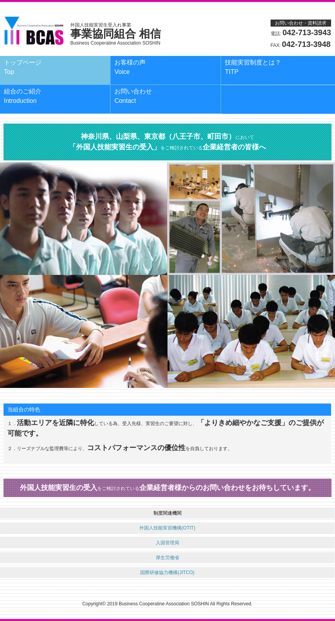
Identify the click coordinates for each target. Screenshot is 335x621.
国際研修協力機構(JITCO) (167, 572)
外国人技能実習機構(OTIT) (167, 528)
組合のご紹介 (22, 96)
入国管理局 (167, 543)
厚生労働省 (167, 557)
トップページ (22, 67)
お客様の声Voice (130, 67)
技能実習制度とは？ (253, 67)
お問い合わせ (133, 96)
